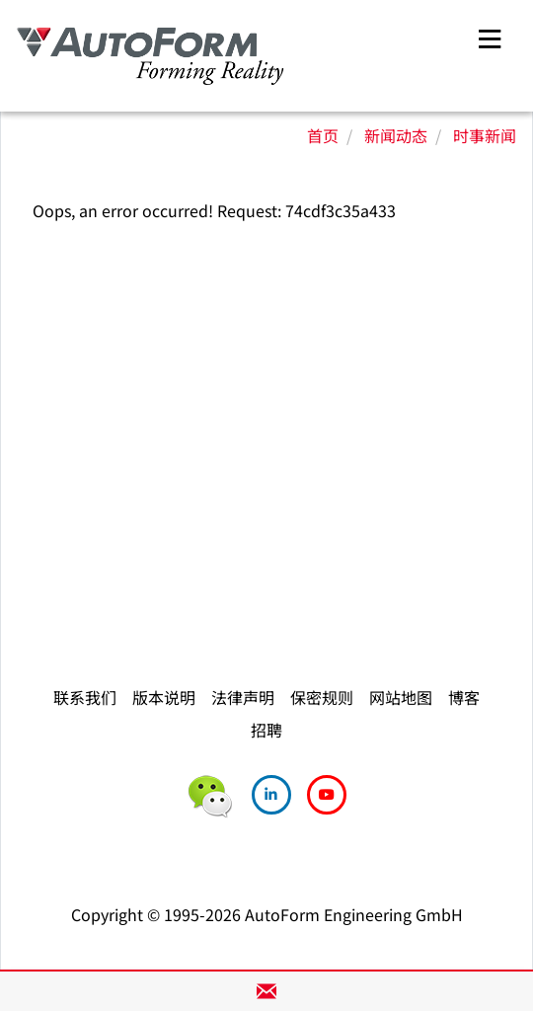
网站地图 (400, 697)
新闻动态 (395, 135)
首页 (323, 135)
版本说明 (163, 697)
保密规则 (321, 697)
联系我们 (84, 697)
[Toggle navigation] (489, 36)
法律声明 (242, 697)
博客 (464, 697)
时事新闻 (484, 135)
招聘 (266, 729)
